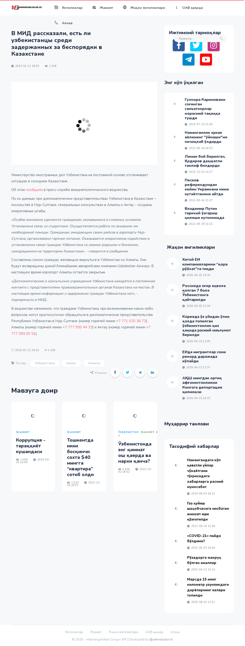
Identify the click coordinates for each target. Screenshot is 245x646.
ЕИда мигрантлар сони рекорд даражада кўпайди (204, 356)
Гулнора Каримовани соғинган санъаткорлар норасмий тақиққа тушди (205, 109)
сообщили (34, 189)
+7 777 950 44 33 (77, 327)
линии (71, 363)
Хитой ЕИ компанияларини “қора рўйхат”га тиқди (205, 264)
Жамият (102, 7)
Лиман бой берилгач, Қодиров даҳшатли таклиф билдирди (205, 161)
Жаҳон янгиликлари (144, 7)
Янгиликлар (68, 7)
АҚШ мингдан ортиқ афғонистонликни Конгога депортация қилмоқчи (202, 385)
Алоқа (63, 23)
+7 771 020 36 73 (131, 321)
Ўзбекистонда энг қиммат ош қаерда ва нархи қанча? (134, 452)
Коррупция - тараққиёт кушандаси (30, 446)
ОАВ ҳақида (189, 7)
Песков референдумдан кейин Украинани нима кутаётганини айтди (207, 187)
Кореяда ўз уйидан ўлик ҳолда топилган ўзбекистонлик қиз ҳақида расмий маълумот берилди (206, 326)
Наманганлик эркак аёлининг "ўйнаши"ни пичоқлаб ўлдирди (206, 137)
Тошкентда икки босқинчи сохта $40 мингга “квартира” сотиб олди (80, 457)
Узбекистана (45, 363)
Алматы (94, 363)
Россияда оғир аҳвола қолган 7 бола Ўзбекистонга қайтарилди (204, 292)
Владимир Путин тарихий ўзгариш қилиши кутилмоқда (204, 213)
